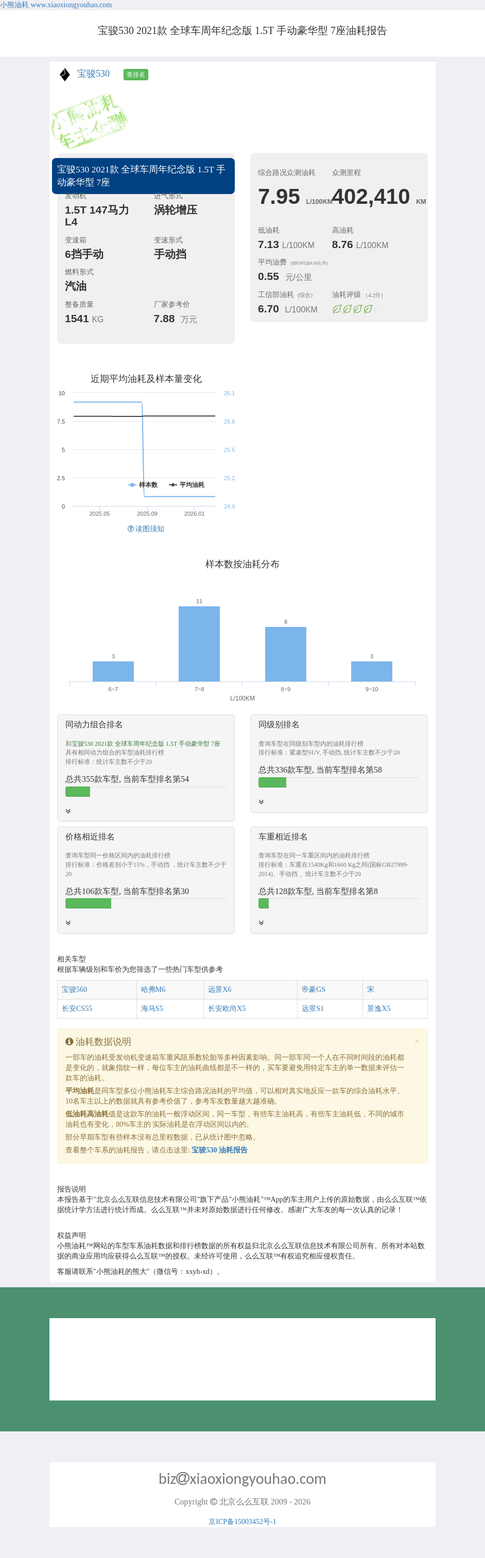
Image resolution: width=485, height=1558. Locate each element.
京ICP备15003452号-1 (242, 1522)
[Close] (417, 1041)
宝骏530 (93, 73)
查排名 (136, 74)
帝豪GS (313, 989)
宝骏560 (74, 989)
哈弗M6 (153, 989)
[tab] (146, 768)
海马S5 (152, 1008)
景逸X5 (378, 1008)
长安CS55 (77, 1008)
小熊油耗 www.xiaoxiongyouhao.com (56, 5)
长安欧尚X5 (227, 1008)
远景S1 (313, 1008)
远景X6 (219, 989)
